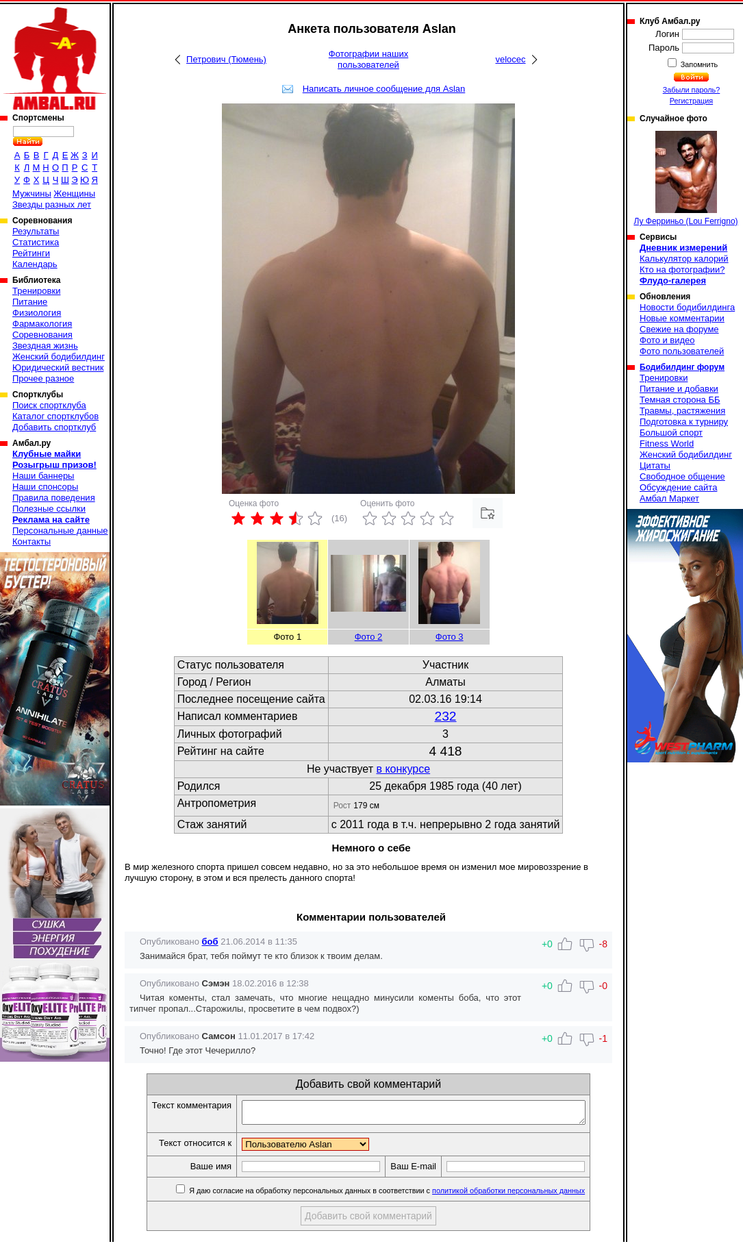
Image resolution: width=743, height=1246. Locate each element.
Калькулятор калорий (684, 258)
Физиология (36, 313)
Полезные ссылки (49, 508)
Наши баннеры (43, 476)
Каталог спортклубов (55, 416)
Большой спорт (671, 432)
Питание (29, 302)
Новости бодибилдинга (687, 307)
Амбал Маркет (669, 498)
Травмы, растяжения (682, 411)
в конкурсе (403, 769)
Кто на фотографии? (682, 269)
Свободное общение (682, 476)
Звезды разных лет (51, 204)
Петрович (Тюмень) (226, 59)
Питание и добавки (679, 389)
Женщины (74, 193)
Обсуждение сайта (678, 487)
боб (210, 941)
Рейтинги (31, 253)
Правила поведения (53, 498)
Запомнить (698, 64)
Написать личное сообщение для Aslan (384, 89)
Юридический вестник (57, 367)
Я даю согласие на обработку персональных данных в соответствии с (406, 1195)
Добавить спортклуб (54, 427)
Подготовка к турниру (684, 421)
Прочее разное (43, 378)
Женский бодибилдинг (58, 356)
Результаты (35, 231)
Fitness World (667, 443)
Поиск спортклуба (49, 405)
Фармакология (42, 324)
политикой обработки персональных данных (529, 1195)
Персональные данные (60, 530)
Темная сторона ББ (680, 400)
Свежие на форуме (679, 329)
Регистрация (691, 101)
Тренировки (36, 291)
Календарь (35, 264)
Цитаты (655, 465)
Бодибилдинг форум (682, 367)
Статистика (35, 242)
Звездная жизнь (45, 345)
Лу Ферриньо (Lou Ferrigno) (685, 178)
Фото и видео (667, 340)
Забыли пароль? (691, 90)
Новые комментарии (682, 318)
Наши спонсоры (45, 487)
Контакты (31, 541)
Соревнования (42, 334)
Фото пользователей (682, 351)
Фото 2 (369, 637)
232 (446, 716)
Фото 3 (450, 637)
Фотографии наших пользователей (369, 59)
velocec (510, 59)
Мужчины (31, 193)
